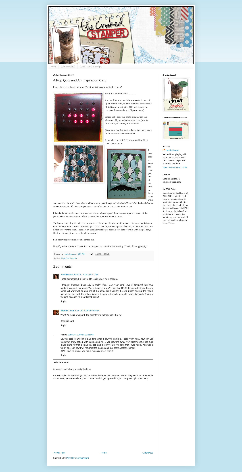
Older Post (147, 453)
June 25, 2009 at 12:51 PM (81, 334)
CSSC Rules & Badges (91, 66)
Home (53, 66)
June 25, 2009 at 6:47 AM (86, 274)
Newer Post (59, 453)
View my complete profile (175, 167)
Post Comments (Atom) (77, 458)
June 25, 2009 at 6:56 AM (87, 310)
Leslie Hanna (172, 150)
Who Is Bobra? (68, 66)
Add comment (61, 362)
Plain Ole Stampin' (69, 258)
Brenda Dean (67, 310)
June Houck (66, 274)
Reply (63, 301)
